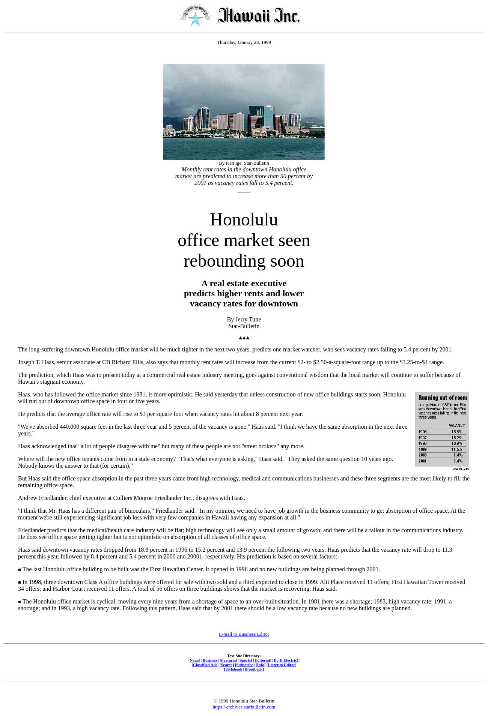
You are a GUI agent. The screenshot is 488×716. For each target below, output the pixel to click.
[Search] (227, 664)
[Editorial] (262, 660)
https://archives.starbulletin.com (244, 707)
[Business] (209, 660)
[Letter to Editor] (282, 664)
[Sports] (245, 660)
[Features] (228, 660)
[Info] (260, 664)
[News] (194, 660)
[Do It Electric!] (286, 660)
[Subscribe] (245, 664)
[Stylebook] (234, 669)
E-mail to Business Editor (244, 634)
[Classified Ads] (204, 664)
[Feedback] (254, 669)
